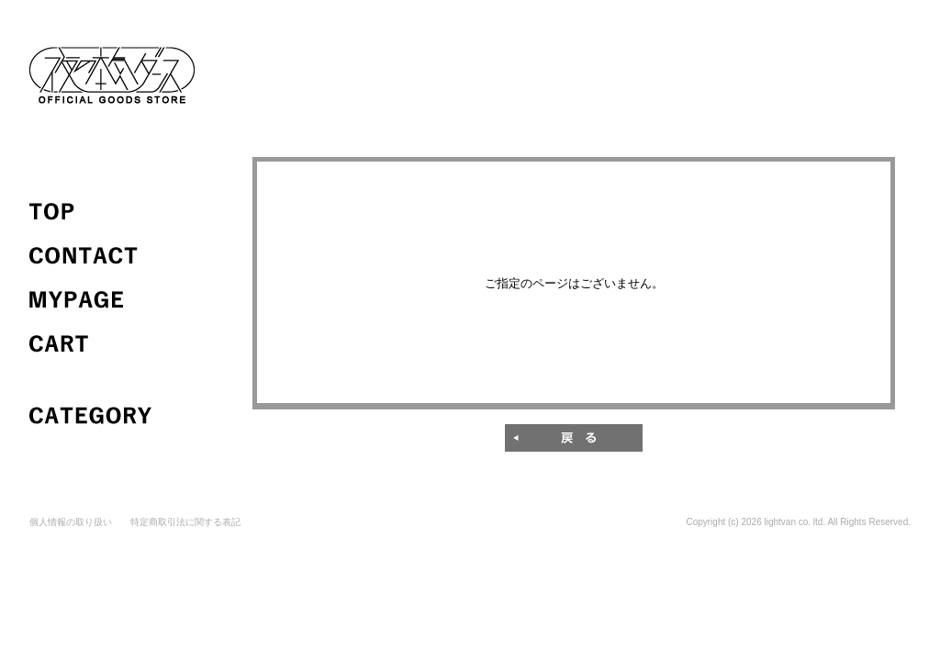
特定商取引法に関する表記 (185, 522)
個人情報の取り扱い (70, 522)
